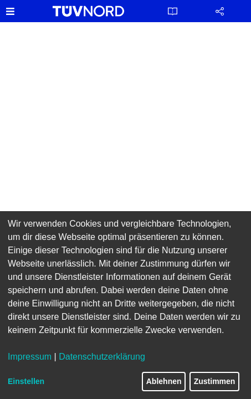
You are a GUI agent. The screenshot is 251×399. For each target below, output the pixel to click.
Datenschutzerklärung (102, 356)
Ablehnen (164, 381)
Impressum (30, 356)
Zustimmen (214, 381)
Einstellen (26, 381)
